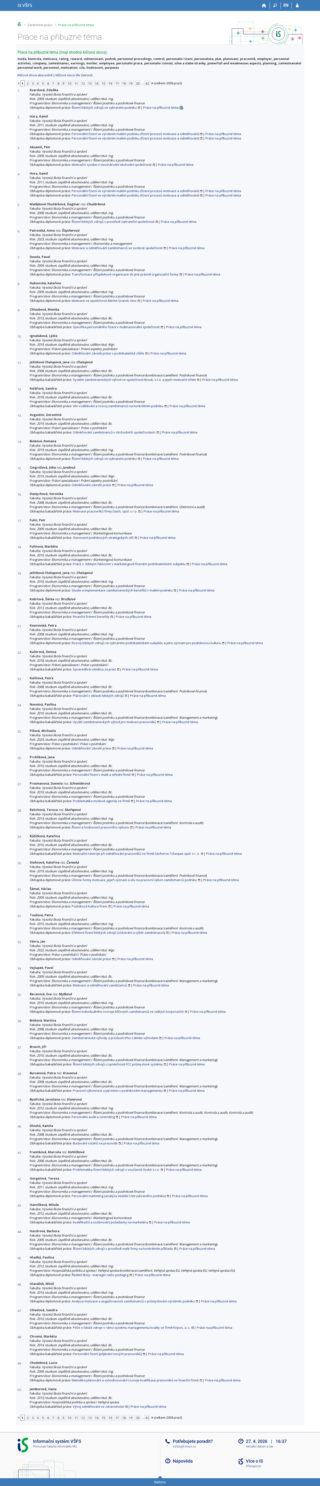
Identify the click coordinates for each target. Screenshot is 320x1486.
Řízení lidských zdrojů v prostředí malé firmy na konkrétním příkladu (123, 1248)
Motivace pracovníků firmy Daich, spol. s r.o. (105, 511)
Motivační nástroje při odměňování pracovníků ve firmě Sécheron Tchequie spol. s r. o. (136, 853)
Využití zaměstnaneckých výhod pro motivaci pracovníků (114, 722)
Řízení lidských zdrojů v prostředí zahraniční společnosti (113, 221)
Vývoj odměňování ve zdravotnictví (98, 1406)
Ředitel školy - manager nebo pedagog (100, 1275)
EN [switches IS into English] (286, 5)
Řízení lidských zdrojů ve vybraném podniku (104, 107)
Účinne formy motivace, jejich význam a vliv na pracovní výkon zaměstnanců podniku (134, 880)
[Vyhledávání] (275, 5)
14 (96, 83)
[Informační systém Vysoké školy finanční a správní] (25, 5)
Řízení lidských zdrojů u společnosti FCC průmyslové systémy (118, 1064)
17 (117, 83)
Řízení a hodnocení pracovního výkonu (100, 827)
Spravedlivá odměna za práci (94, 669)
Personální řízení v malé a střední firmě (102, 774)
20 (137, 83)
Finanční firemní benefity (91, 616)
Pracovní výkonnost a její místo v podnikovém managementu (118, 1090)
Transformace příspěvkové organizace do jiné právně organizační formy (125, 274)
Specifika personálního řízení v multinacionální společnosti (116, 327)
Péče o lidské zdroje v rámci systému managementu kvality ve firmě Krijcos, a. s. (131, 1327)
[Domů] (264, 5)
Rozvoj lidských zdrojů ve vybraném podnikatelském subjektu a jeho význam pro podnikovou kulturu (146, 643)
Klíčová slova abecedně (35, 75)
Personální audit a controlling (93, 1117)
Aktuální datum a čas (259, 1446)
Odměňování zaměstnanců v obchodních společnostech (114, 432)
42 (147, 83)
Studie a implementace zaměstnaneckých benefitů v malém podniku (122, 590)
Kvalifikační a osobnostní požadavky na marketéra (110, 1222)
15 (103, 83)
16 (110, 83)
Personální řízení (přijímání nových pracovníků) (107, 1354)
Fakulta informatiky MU (62, 1446)
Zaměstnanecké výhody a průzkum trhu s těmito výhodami (115, 1038)
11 (76, 83)
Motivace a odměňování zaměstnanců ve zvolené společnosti (117, 248)
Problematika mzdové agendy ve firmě (101, 801)
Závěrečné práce (39, 25)
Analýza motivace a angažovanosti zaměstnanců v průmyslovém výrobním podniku (133, 1301)
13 (90, 83)
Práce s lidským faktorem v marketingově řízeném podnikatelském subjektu (129, 564)
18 (124, 83)
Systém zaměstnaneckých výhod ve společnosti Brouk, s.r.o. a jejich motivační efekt (134, 379)
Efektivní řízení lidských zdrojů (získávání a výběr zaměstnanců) (118, 932)
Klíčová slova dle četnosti (74, 75)
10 (69, 83)
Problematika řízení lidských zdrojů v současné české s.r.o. (116, 1169)
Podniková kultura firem (89, 906)
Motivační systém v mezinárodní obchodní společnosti (112, 164)
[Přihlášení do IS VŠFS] (297, 5)
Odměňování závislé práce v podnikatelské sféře (108, 353)
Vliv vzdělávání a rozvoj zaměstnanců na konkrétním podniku (118, 406)
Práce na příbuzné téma (76, 25)
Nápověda (183, 1461)
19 (131, 83)
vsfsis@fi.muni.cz (184, 1446)
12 (83, 83)
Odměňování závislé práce (91, 485)
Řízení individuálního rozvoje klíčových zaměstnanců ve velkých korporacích (128, 1011)
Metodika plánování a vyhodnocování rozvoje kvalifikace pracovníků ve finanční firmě (135, 1380)
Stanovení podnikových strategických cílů (103, 537)
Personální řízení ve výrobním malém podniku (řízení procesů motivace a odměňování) (135, 134)
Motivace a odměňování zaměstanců (100, 985)
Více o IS (254, 1461)
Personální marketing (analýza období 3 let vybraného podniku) (119, 1196)
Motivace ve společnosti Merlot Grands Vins (104, 300)
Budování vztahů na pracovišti (95, 1143)
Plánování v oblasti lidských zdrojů (98, 695)
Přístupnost (253, 1466)
